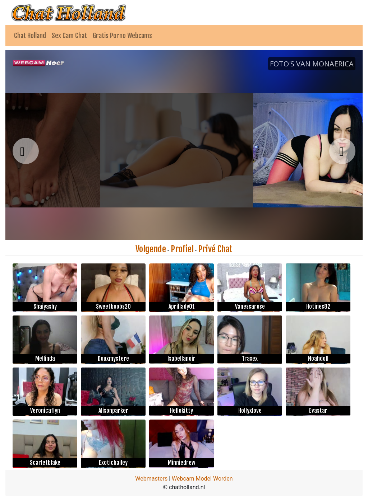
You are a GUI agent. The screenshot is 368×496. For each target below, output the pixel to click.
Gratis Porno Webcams (122, 35)
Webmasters (151, 478)
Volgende (150, 249)
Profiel (182, 249)
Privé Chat (215, 249)
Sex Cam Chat (69, 35)
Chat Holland (30, 35)
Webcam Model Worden (202, 478)
